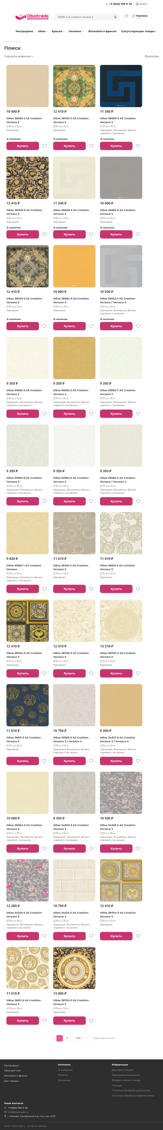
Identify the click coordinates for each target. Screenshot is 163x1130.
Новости (63, 1075)
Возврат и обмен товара (126, 1080)
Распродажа (24, 31)
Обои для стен (12, 1070)
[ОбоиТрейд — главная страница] (32, 17)
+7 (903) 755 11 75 (119, 4)
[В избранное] (44, 146)
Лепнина (75, 31)
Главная (8, 42)
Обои (43, 31)
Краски (58, 31)
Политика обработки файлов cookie (133, 1095)
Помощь (117, 1085)
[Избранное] (125, 17)
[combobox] (83, 17)
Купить (22, 146)
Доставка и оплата (123, 1070)
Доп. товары (11, 1080)
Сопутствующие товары (139, 31)
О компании (65, 1070)
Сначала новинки (17, 56)
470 (78, 1038)
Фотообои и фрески (102, 31)
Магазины (64, 1080)
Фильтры (152, 56)
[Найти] (115, 17)
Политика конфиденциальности (131, 1090)
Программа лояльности (126, 1075)
